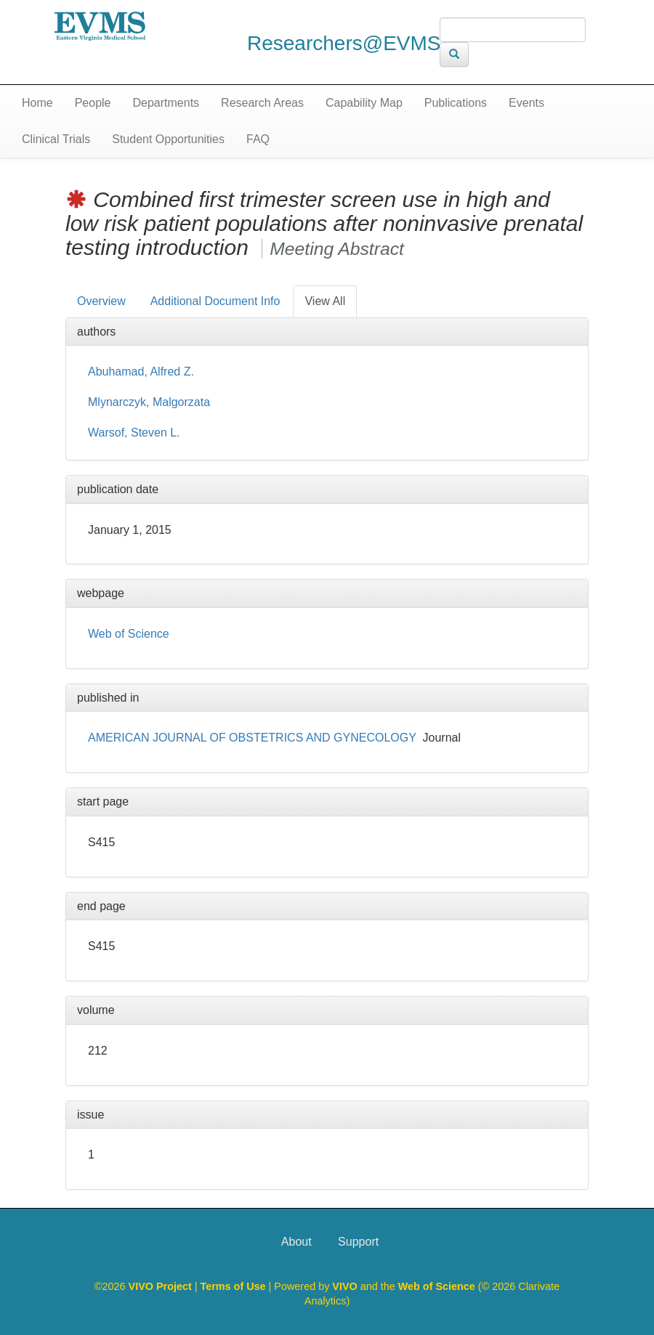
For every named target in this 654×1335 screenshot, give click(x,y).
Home (37, 103)
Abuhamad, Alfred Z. (141, 371)
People (93, 103)
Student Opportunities (168, 139)
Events (526, 103)
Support (358, 1241)
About (296, 1241)
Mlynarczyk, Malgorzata (149, 402)
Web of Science (128, 634)
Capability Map (364, 103)
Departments (166, 103)
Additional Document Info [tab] (215, 301)
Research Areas (262, 103)
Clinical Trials (56, 139)
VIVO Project (162, 1286)
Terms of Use (235, 1286)
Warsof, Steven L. (134, 432)
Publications (455, 103)
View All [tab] (324, 301)
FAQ (258, 139)
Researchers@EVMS (344, 43)
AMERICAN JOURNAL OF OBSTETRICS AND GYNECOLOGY (252, 737)
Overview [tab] (101, 301)
